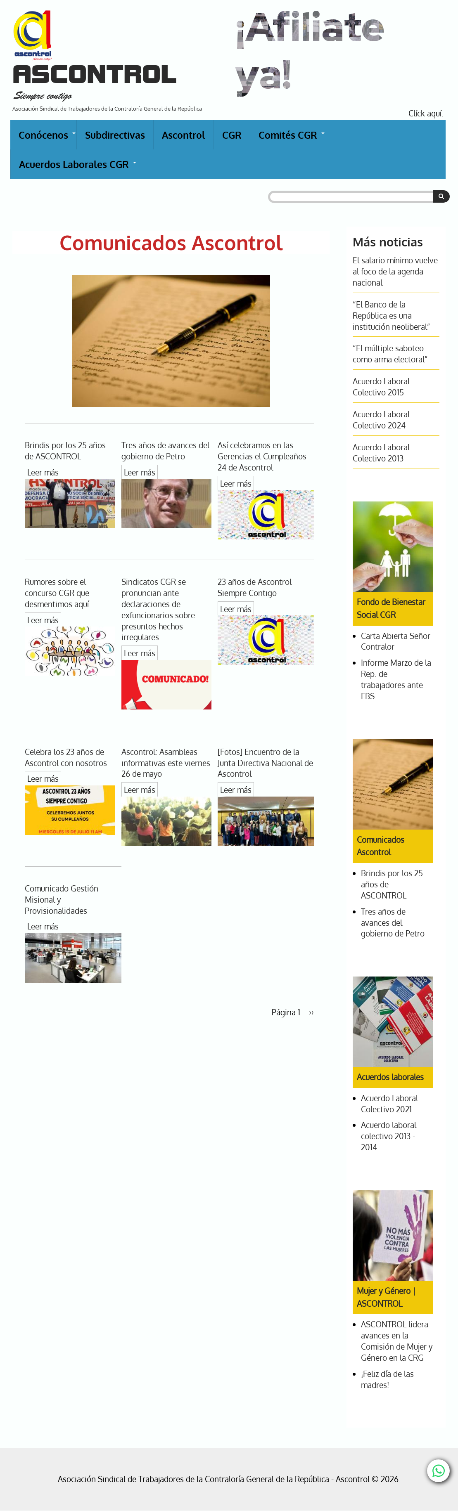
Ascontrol (183, 135)
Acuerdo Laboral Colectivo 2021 (389, 1103)
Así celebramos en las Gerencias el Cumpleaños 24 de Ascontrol (262, 456)
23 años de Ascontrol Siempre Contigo (255, 587)
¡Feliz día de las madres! (387, 1379)
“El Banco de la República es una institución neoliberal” (391, 315)
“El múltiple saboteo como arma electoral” (390, 353)
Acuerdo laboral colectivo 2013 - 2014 (388, 1136)
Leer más (43, 472)
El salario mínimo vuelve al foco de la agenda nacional (395, 271)
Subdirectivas (115, 135)
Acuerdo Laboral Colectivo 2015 (381, 386)
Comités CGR (292, 139)
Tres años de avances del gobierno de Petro (165, 450)
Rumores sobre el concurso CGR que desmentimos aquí (57, 593)
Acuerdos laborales (390, 1077)
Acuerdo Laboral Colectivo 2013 (381, 452)
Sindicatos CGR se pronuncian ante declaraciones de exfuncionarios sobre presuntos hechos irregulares (158, 609)
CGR (232, 135)
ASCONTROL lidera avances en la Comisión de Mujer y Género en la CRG (396, 1341)
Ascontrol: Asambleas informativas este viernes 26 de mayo (165, 763)
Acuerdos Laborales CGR (78, 168)
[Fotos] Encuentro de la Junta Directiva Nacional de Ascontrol (265, 763)
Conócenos (47, 139)
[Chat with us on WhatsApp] (438, 1470)
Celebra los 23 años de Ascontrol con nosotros (66, 757)
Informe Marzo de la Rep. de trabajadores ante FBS (396, 679)
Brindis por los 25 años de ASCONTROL (65, 450)
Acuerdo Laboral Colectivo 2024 (381, 419)
